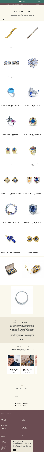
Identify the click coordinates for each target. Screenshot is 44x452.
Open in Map (23, 435)
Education (23, 420)
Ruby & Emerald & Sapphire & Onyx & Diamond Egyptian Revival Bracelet (33, 46)
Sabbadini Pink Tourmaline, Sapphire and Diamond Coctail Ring (33, 164)
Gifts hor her (3, 436)
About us (2, 429)
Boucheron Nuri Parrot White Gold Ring (32, 105)
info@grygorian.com (25, 436)
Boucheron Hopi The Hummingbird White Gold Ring (11, 134)
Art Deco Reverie (3, 440)
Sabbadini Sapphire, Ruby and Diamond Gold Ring (33, 134)
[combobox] (42, 19)
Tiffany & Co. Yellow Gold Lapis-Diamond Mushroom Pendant (11, 252)
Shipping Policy (24, 427)
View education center (22, 377)
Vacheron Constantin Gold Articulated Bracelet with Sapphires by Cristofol (11, 46)
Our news (23, 419)
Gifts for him (3, 437)
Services (2, 432)
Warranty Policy (24, 428)
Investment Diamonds (36, 4)
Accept (14, 450)
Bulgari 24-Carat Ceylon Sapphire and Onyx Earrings (11, 193)
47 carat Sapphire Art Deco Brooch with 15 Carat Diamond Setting (33, 223)
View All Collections (4, 442)
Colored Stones (30, 4)
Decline (18, 450)
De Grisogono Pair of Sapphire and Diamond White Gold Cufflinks (11, 76)
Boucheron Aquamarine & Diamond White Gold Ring (11, 105)
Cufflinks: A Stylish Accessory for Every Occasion (13, 370)
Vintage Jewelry (7, 4)
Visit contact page (24, 439)
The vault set (3, 441)
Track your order (24, 429)
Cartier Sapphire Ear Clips (33, 252)
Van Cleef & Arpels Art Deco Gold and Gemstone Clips (33, 193)
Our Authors (24, 421)
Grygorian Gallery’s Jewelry (23, 4)
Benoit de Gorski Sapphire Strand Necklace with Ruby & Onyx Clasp (11, 223)
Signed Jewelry (17, 4)
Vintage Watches (12, 4)
